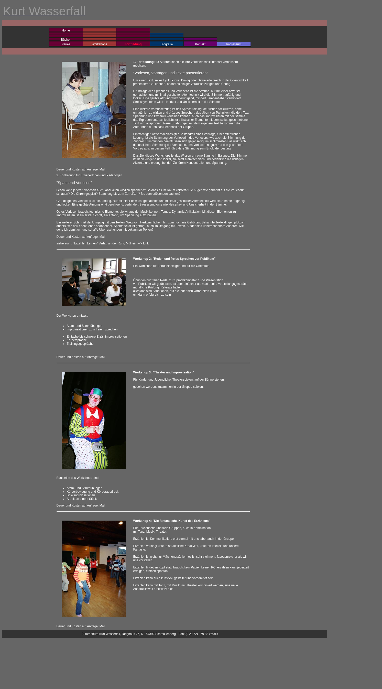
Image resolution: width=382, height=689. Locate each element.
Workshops (99, 44)
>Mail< (213, 634)
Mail (102, 169)
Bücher (66, 39)
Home (66, 30)
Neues (65, 44)
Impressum (233, 44)
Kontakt (200, 44)
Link (146, 243)
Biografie (167, 44)
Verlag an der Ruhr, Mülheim (118, 243)
